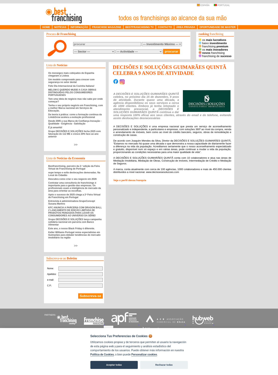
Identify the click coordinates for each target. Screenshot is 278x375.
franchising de (215, 56)
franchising (213, 46)
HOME (46, 27)
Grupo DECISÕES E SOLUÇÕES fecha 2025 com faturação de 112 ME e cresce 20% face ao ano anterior (74, 134)
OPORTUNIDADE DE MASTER (217, 27)
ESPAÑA (203, 5)
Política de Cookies (102, 354)
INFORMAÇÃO (79, 27)
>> (76, 144)
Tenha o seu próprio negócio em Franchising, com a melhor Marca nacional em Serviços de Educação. (75, 108)
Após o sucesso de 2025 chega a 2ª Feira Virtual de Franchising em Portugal (74, 196)
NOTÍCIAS (60, 27)
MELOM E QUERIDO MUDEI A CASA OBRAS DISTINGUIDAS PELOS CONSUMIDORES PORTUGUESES (72, 92)
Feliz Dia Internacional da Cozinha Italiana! (71, 86)
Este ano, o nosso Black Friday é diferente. (71, 228)
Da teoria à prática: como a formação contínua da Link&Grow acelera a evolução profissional (75, 116)
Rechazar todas (164, 364)
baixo (213, 43)
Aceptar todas (114, 364)
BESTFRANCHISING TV (139, 27)
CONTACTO (165, 27)
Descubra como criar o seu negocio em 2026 (72, 179)
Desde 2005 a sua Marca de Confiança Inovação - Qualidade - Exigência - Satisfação (74, 122)
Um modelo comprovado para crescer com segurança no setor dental (71, 81)
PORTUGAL (222, 5)
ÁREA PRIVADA (185, 27)
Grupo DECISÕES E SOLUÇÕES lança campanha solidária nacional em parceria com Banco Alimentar (75, 222)
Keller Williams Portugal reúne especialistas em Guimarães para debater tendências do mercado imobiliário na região (74, 235)
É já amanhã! (55, 127)
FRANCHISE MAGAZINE (106, 27)
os (212, 39)
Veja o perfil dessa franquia (129, 180)
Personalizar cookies (144, 354)
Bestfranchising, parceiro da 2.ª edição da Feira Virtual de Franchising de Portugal (74, 167)
